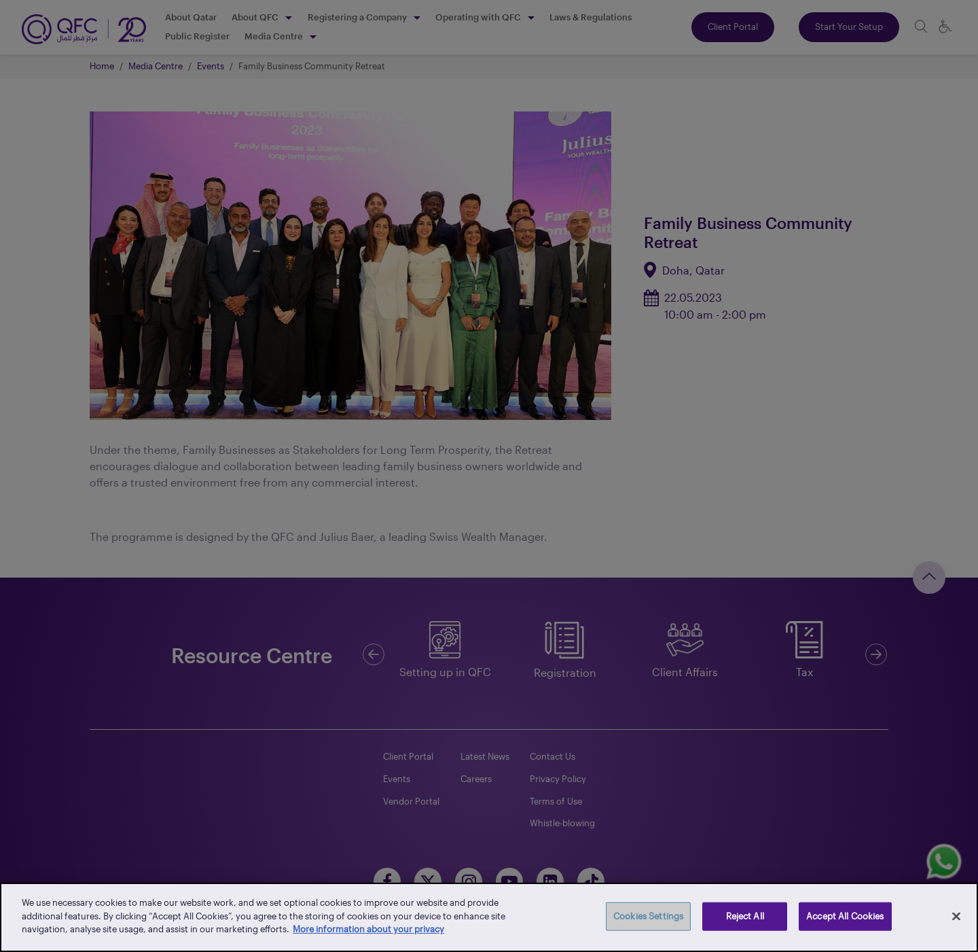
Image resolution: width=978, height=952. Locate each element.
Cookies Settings (648, 916)
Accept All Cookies (845, 916)
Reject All (745, 916)
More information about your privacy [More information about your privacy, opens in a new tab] (368, 928)
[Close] (956, 917)
